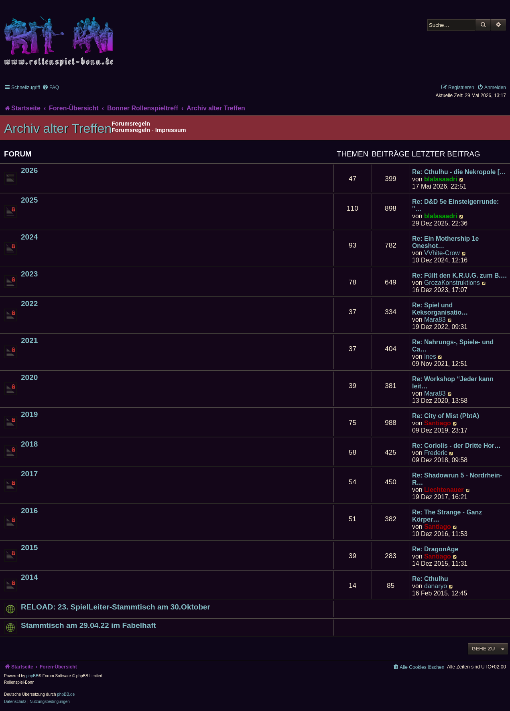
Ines (430, 356)
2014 (29, 577)
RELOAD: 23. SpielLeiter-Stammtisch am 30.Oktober (115, 607)
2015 (29, 547)
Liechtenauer (444, 489)
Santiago (437, 423)
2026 (29, 170)
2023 (29, 274)
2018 (29, 444)
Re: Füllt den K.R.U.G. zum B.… (459, 275)
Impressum (170, 130)
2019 (29, 414)
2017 (29, 473)
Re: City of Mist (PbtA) (445, 415)
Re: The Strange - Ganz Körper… (447, 516)
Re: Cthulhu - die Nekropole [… (459, 172)
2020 (29, 377)
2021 (29, 340)
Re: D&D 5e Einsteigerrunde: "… (455, 205)
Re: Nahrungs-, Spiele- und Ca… (453, 346)
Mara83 (435, 319)
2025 (29, 200)
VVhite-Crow (442, 253)
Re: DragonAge (435, 549)
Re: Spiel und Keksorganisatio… (440, 309)
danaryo (435, 586)
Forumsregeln (131, 130)
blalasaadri (440, 179)
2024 (29, 237)
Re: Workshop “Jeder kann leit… (453, 383)
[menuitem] (50, 87)
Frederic (435, 452)
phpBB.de (66, 694)
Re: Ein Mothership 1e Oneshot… (445, 242)
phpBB (32, 676)
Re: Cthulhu (430, 578)
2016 (29, 510)
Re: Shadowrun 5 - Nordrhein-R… (457, 479)
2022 (29, 303)
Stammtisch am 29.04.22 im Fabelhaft (88, 625)
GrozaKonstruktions (452, 282)
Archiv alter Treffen (58, 128)
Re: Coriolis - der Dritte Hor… (456, 445)
